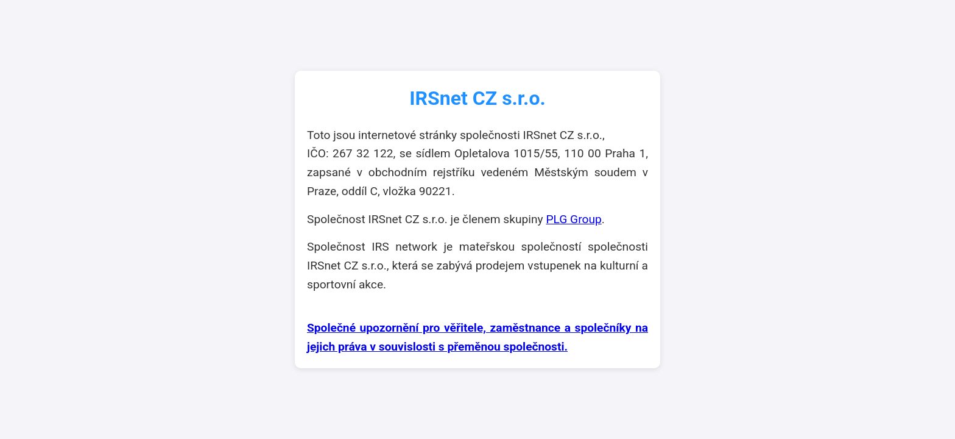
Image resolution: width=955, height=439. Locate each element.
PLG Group (573, 219)
